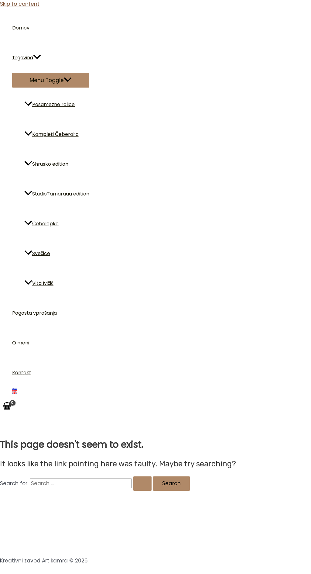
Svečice (37, 253)
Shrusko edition (46, 164)
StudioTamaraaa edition (56, 193)
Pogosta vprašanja (34, 312)
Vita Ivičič (38, 283)
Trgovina (26, 58)
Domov (20, 27)
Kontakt (21, 372)
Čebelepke (41, 223)
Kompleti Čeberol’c (51, 134)
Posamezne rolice (49, 104)
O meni (20, 342)
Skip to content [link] (19, 4)
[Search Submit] (142, 483)
